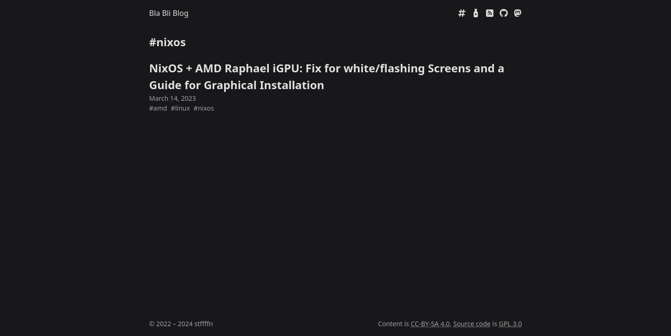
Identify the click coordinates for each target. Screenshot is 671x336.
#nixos (204, 108)
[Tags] (462, 13)
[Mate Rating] (476, 13)
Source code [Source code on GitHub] (472, 323)
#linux (180, 108)
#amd (158, 108)
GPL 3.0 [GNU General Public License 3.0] (510, 323)
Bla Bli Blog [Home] (169, 13)
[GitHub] (504, 13)
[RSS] (490, 13)
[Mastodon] (518, 13)
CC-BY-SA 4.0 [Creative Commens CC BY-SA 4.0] (430, 323)
